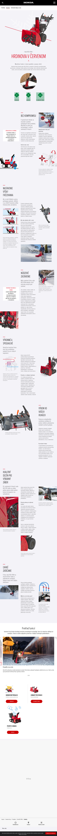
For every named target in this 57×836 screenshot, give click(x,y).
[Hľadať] (2, 2)
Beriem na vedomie (51, 832)
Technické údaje (40, 100)
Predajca (16, 100)
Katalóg (28, 100)
